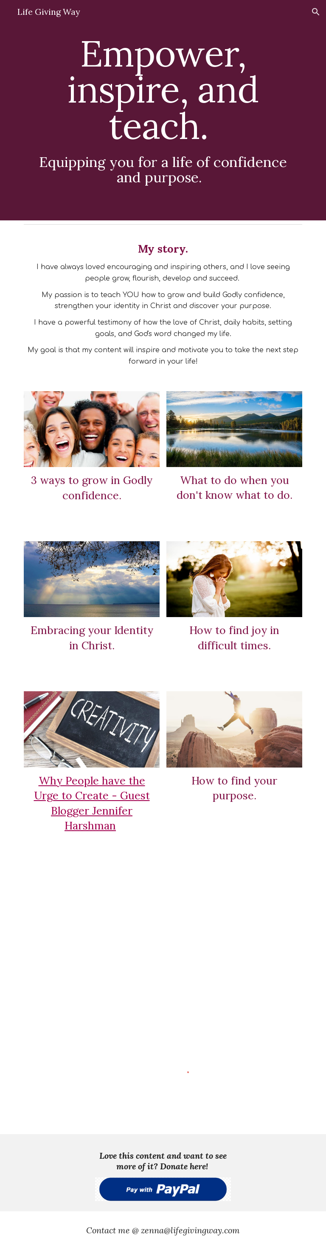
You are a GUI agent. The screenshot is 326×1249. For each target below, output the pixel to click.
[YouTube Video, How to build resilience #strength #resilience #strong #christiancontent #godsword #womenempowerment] (68, 977)
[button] (316, 12)
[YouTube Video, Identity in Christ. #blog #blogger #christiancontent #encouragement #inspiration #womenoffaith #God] (68, 904)
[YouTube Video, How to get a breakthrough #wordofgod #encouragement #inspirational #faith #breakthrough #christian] (210, 940)
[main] (163, 110)
